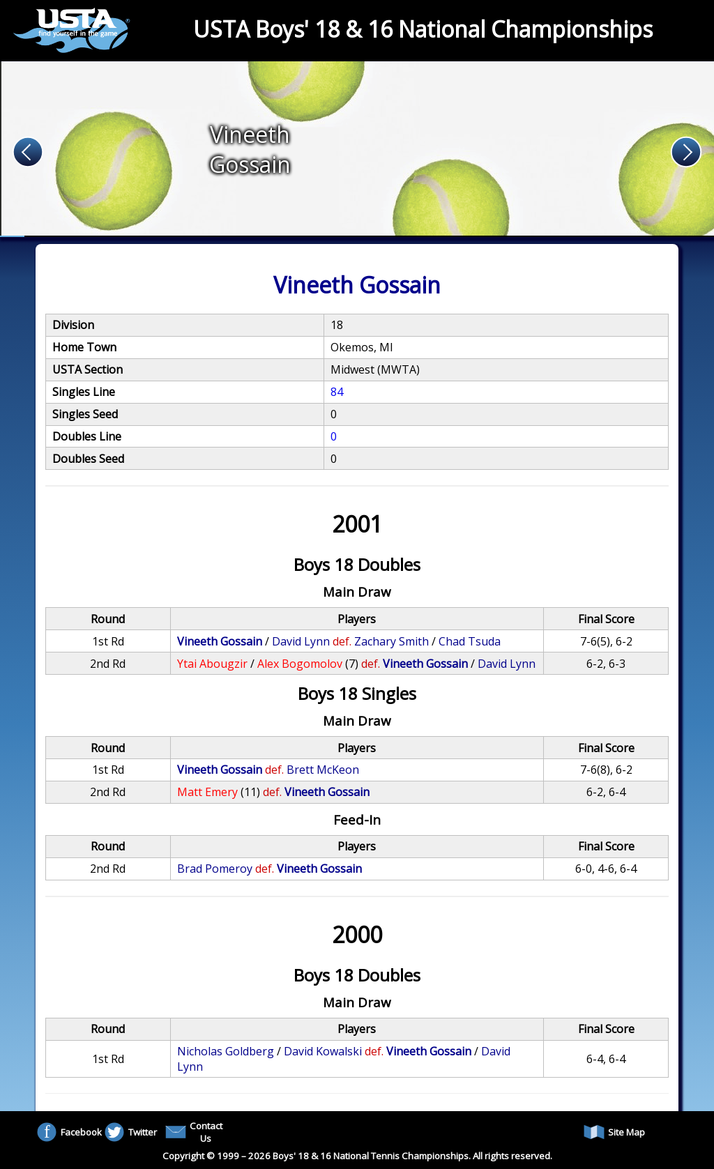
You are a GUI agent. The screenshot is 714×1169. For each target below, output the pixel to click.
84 (337, 391)
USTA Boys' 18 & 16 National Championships (423, 29)
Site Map (614, 1132)
